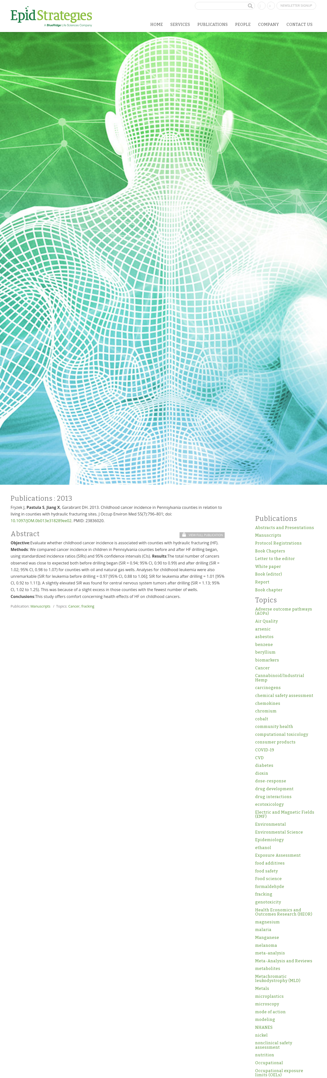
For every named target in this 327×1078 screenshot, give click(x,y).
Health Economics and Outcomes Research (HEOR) (283, 912)
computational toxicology (281, 734)
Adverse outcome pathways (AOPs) (283, 611)
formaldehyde (269, 886)
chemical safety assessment (284, 695)
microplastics (269, 996)
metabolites (267, 968)
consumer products (275, 742)
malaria (263, 929)
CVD (259, 758)
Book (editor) (268, 574)
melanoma (266, 945)
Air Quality (266, 621)
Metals (262, 988)
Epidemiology (269, 839)
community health (274, 726)
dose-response (270, 781)
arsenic (263, 629)
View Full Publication (202, 535)
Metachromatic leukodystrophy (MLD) (278, 978)
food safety (266, 871)
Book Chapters (270, 551)
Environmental (270, 824)
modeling (265, 1019)
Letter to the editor (275, 558)
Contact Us (300, 24)
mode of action (270, 1012)
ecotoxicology (269, 804)
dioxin (261, 773)
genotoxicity (268, 902)
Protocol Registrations (278, 543)
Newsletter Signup (296, 5)
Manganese (267, 937)
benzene (264, 644)
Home (156, 24)
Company (268, 24)
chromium (266, 711)
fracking (87, 606)
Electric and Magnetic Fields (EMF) (284, 814)
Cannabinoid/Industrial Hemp (279, 677)
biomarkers (267, 660)
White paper (268, 566)
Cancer (74, 606)
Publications (213, 24)
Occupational (269, 1063)
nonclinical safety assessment (273, 1045)
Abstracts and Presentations (284, 527)
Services (180, 24)
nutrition (264, 1055)
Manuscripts (40, 606)
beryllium (265, 652)
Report (262, 582)
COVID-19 (264, 750)
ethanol (263, 847)
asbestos (264, 636)
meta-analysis (270, 953)
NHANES (264, 1027)
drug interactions (273, 796)
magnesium (267, 922)
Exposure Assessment (278, 855)
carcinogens (268, 687)
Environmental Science (279, 832)
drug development (274, 789)
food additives (270, 863)
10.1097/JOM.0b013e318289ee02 (41, 520)
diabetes (264, 765)
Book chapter (269, 590)
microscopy (267, 1004)
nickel (261, 1035)
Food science (268, 878)
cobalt (261, 719)
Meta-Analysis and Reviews (283, 961)
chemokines (267, 703)
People (243, 24)
